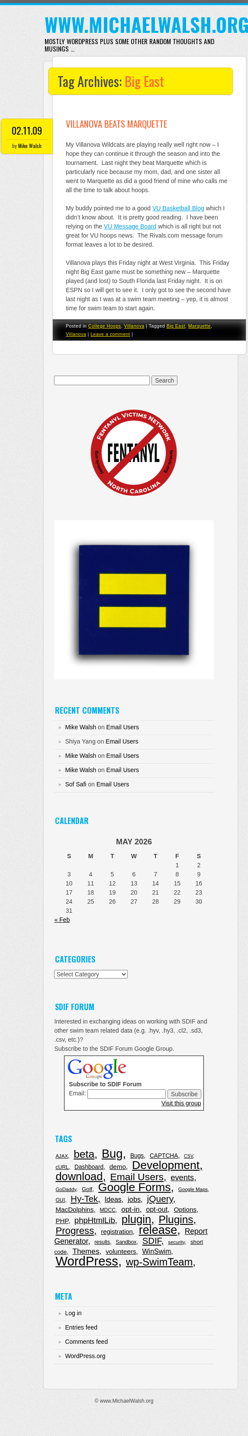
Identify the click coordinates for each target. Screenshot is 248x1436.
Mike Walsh (30, 145)
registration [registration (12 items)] (116, 1231)
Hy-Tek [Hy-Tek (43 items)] (84, 1199)
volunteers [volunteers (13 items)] (121, 1251)
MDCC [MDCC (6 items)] (108, 1210)
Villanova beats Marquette (116, 123)
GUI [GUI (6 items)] (60, 1200)
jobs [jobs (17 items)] (134, 1199)
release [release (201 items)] (158, 1229)
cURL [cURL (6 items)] (61, 1167)
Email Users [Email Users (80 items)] (137, 1176)
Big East (176, 325)
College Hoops (104, 325)
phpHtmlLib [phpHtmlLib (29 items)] (94, 1220)
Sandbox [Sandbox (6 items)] (126, 1242)
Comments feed (86, 1341)
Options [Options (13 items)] (185, 1209)
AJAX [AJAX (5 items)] (61, 1156)
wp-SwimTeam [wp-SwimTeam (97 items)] (159, 1262)
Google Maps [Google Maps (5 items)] (193, 1189)
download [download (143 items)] (79, 1176)
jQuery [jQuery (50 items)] (160, 1199)
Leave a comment (110, 334)
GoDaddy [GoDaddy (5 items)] (65, 1189)
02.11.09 (27, 130)
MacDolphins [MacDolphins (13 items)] (74, 1209)
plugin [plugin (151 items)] (136, 1219)
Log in (73, 1313)
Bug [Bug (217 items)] (112, 1153)
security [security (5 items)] (176, 1242)
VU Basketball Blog (178, 208)
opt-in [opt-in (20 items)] (130, 1209)
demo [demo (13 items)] (118, 1166)
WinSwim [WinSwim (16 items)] (156, 1251)
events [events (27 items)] (182, 1177)
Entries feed (81, 1327)
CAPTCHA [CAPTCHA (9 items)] (164, 1156)
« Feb (62, 919)
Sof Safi (75, 784)
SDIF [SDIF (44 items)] (151, 1241)
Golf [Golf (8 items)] (87, 1189)
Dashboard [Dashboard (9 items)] (88, 1167)
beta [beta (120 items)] (84, 1154)
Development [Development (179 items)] (166, 1165)
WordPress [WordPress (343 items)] (86, 1261)
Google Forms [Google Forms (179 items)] (134, 1187)
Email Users (122, 727)
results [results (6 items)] (102, 1242)
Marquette (199, 325)
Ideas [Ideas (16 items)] (113, 1199)
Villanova (134, 325)
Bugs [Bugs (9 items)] (137, 1156)
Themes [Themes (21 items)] (86, 1251)
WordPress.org (85, 1355)
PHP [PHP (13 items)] (61, 1220)
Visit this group (181, 1103)
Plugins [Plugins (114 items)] (175, 1219)
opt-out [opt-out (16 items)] (156, 1209)
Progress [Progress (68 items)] (74, 1230)
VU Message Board (130, 226)
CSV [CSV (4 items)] (188, 1156)
